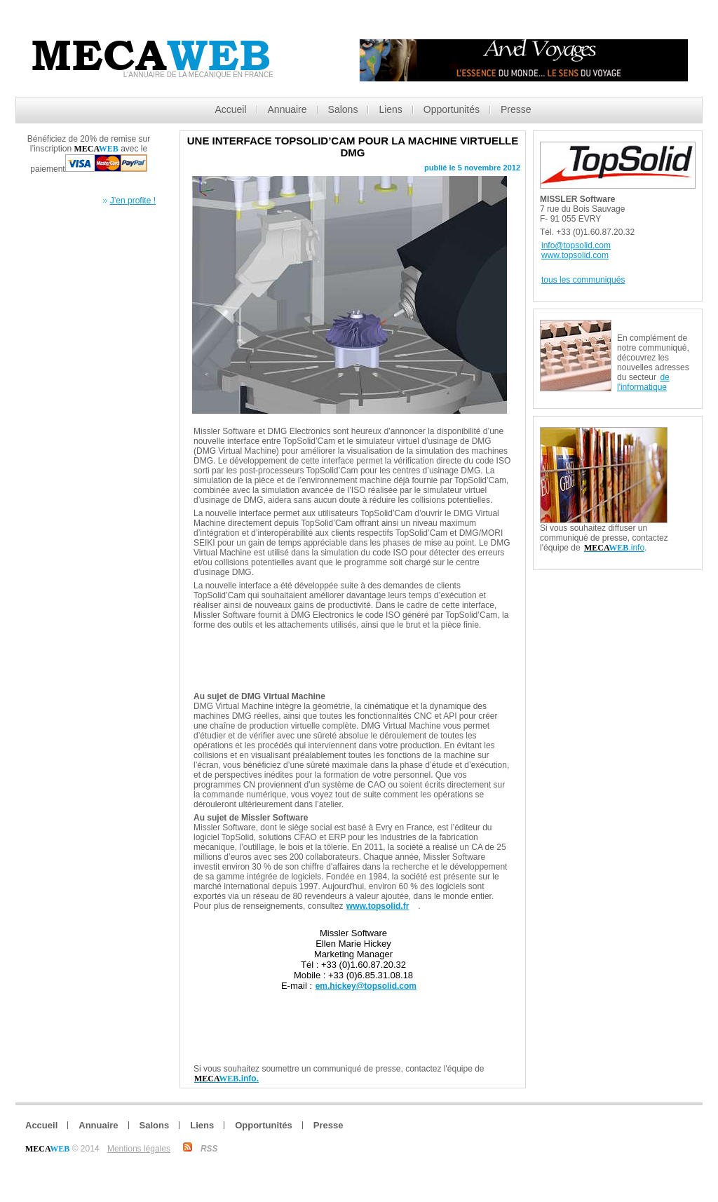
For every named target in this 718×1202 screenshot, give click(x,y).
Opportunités (452, 109)
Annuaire (287, 109)
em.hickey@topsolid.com (366, 986)
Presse (516, 109)
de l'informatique (643, 382)
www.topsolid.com (575, 255)
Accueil (230, 109)
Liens (390, 109)
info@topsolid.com (576, 245)
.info (614, 548)
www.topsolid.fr (377, 906)
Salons (343, 109)
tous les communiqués (583, 280)
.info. (226, 1078)
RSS (209, 1149)
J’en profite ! (133, 200)
